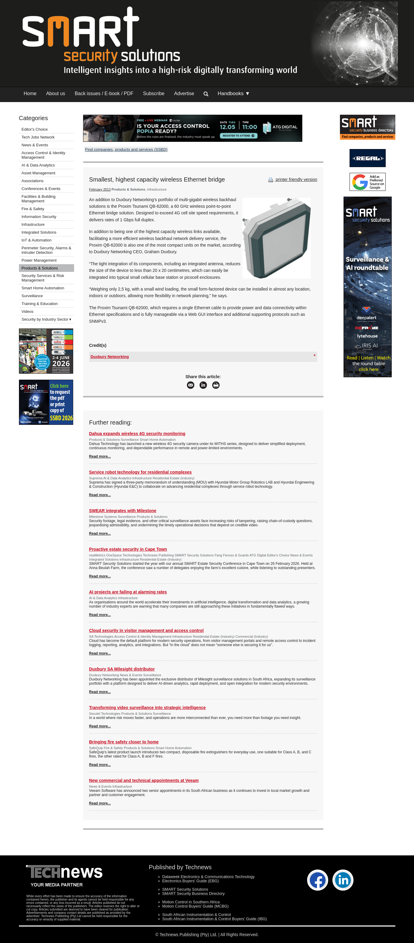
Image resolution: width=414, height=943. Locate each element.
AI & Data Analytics (38, 165)
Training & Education (40, 303)
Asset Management (38, 173)
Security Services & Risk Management (43, 277)
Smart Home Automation (43, 288)
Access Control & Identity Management (43, 155)
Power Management (39, 260)
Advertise (184, 93)
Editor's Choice (35, 129)
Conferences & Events (41, 188)
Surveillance (32, 296)
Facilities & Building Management (39, 198)
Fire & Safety (33, 209)
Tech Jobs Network (38, 137)
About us (55, 93)
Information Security (39, 216)
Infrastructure (33, 224)
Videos (28, 311)
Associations (33, 181)
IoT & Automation (37, 240)
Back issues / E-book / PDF (104, 93)
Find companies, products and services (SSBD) (126, 149)
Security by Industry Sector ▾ (47, 319)
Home (30, 93)
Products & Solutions (40, 268)
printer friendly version (292, 179)
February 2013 (100, 189)
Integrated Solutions (39, 232)
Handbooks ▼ (234, 93)
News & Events (35, 145)
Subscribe (153, 93)
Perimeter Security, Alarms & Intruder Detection (46, 250)
